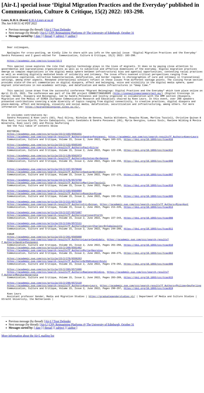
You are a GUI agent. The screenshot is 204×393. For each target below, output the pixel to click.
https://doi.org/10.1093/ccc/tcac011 (148, 266)
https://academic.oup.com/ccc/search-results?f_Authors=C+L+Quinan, (52, 236)
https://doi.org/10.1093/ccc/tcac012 (148, 171)
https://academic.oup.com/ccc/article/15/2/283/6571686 (44, 314)
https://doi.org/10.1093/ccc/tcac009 (148, 184)
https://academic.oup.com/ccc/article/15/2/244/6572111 (44, 259)
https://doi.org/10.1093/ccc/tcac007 (148, 201)
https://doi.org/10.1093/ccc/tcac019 (148, 337)
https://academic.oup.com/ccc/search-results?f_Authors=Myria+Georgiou (55, 292)
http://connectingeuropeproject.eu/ (138, 103)
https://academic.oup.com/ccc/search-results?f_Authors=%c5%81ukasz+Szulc (57, 305)
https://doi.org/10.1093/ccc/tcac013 (148, 240)
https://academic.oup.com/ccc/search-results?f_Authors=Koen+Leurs (153, 155)
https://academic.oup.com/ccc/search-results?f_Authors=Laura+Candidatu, (56, 279)
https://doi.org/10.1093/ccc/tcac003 (148, 295)
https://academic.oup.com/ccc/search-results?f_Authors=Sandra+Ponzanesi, (57, 155)
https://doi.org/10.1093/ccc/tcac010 (148, 285)
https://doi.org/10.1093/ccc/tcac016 (148, 158)
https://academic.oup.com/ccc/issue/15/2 (34, 64)
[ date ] (38, 36)
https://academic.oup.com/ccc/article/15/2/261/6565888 (44, 275)
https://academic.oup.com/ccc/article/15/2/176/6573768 (44, 207)
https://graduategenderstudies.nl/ (112, 347)
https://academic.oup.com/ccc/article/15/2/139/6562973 (44, 178)
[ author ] (71, 36)
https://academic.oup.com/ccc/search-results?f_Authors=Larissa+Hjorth (55, 249)
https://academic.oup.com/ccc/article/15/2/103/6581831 (44, 152)
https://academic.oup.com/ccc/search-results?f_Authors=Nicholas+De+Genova (57, 181)
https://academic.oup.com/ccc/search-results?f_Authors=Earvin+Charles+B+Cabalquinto (64, 262)
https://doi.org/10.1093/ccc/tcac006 (148, 308)
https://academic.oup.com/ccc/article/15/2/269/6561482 (44, 288)
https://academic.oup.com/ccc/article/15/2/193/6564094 (44, 220)
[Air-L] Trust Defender (57, 29)
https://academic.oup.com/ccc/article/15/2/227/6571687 (44, 246)
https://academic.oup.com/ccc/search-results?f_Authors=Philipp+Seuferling (150, 334)
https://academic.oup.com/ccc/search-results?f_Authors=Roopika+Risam (54, 223)
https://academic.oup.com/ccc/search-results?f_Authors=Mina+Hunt (144, 236)
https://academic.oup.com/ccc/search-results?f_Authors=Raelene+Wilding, (56, 318)
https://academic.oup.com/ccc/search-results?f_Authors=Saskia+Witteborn (56, 197)
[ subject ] (60, 36)
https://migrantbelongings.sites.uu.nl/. (52, 119)
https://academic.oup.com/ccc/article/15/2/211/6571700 (44, 233)
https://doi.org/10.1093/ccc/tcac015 (148, 324)
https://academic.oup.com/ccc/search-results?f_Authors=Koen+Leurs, (52, 334)
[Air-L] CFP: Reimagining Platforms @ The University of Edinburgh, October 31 (87, 32)
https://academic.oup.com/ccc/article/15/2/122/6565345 (44, 165)
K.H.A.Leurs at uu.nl (41, 20)
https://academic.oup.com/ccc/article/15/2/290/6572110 (44, 331)
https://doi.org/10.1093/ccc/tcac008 (148, 253)
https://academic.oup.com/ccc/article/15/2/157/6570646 (44, 194)
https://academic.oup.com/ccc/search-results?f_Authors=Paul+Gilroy (52, 168)
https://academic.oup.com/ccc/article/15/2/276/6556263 (44, 301)
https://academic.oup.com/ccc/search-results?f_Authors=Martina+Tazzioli (56, 210)
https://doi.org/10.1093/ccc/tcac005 (148, 227)
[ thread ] (48, 36)
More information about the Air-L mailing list (27, 389)
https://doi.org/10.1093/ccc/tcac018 (148, 214)
